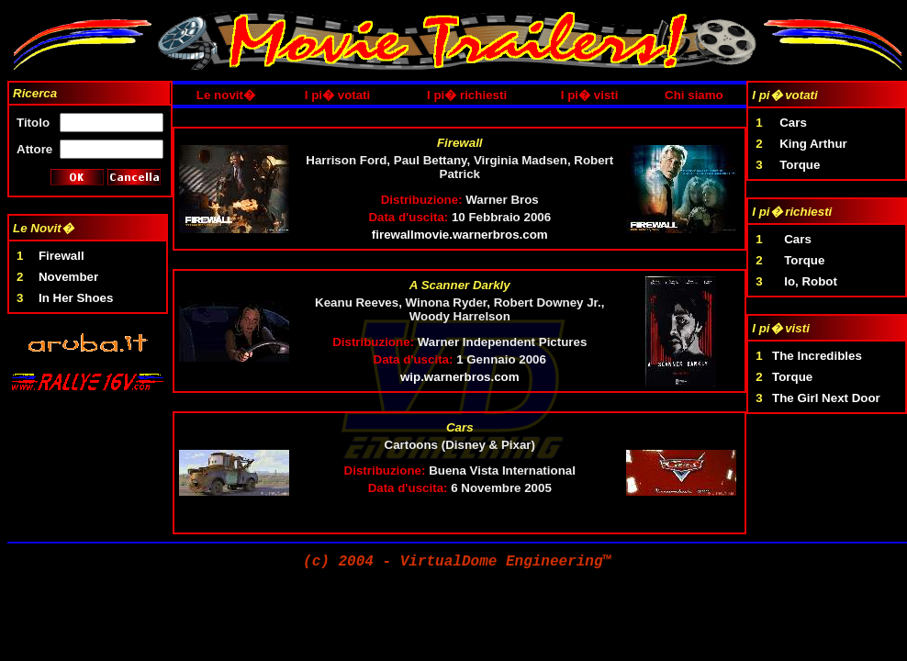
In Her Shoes (76, 298)
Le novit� (225, 95)
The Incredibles (817, 356)
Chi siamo (694, 95)
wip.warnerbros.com (460, 377)
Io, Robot (810, 281)
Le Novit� (43, 228)
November (68, 277)
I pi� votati (338, 95)
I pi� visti (590, 95)
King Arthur (813, 144)
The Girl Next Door (826, 398)
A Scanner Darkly (459, 285)
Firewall (61, 256)
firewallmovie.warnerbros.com (460, 234)
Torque (799, 165)
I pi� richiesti (467, 95)
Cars (460, 427)
